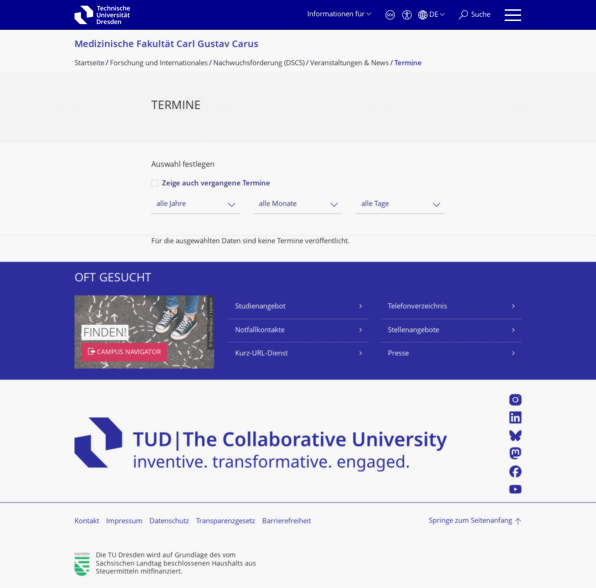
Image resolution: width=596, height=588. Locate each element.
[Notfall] (390, 15)
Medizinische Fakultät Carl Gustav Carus (166, 45)
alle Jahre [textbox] (171, 204)
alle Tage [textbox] (375, 204)
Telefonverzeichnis (417, 306)
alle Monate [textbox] (278, 204)
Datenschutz (169, 521)
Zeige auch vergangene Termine (216, 183)
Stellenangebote (413, 330)
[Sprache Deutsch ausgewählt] (431, 15)
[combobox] (195, 204)
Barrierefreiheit (286, 521)
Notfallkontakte (259, 330)
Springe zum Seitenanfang (470, 521)
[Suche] (474, 15)
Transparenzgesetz (225, 521)
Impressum (124, 521)
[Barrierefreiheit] (407, 15)
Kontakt (86, 521)
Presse (398, 353)
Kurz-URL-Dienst (261, 353)
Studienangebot (260, 306)
